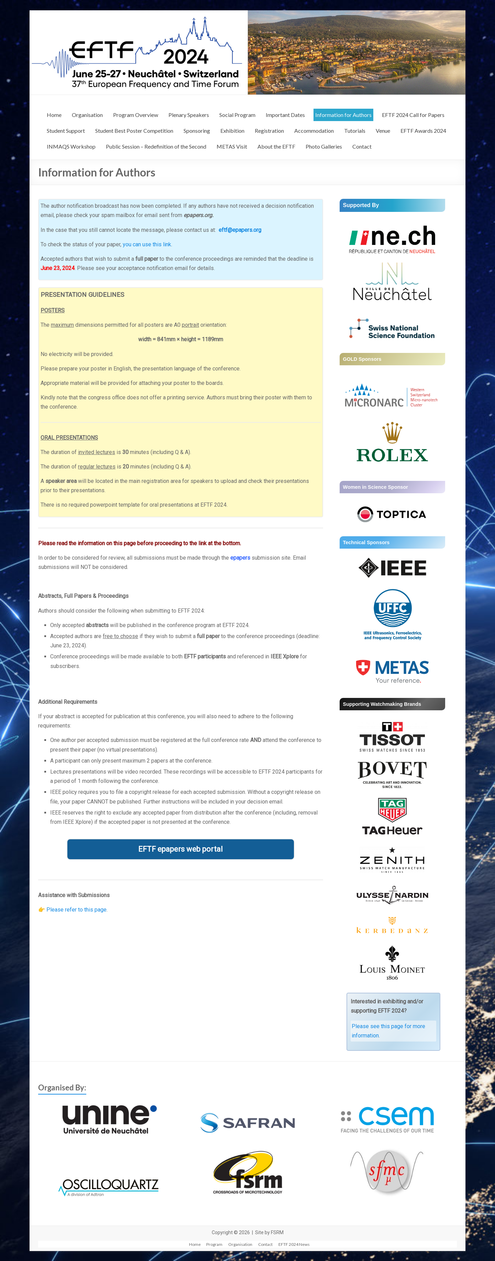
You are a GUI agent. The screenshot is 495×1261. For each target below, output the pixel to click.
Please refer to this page (76, 909)
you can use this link (147, 244)
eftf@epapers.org (240, 230)
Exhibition (232, 130)
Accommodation (314, 130)
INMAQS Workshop (71, 146)
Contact (362, 146)
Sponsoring (197, 130)
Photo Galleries (324, 146)
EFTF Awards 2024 (423, 130)
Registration (269, 130)
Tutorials (354, 130)
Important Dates (285, 114)
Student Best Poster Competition (134, 130)
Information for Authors (343, 114)
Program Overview (135, 114)
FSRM (277, 1232)
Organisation (87, 114)
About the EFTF (276, 146)
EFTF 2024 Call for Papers (413, 114)
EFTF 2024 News (296, 1244)
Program (215, 1244)
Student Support (66, 130)
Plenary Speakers (188, 114)
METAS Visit (232, 146)
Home (54, 114)
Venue (383, 130)
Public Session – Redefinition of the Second (156, 146)
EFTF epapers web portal (180, 849)
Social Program (237, 114)
